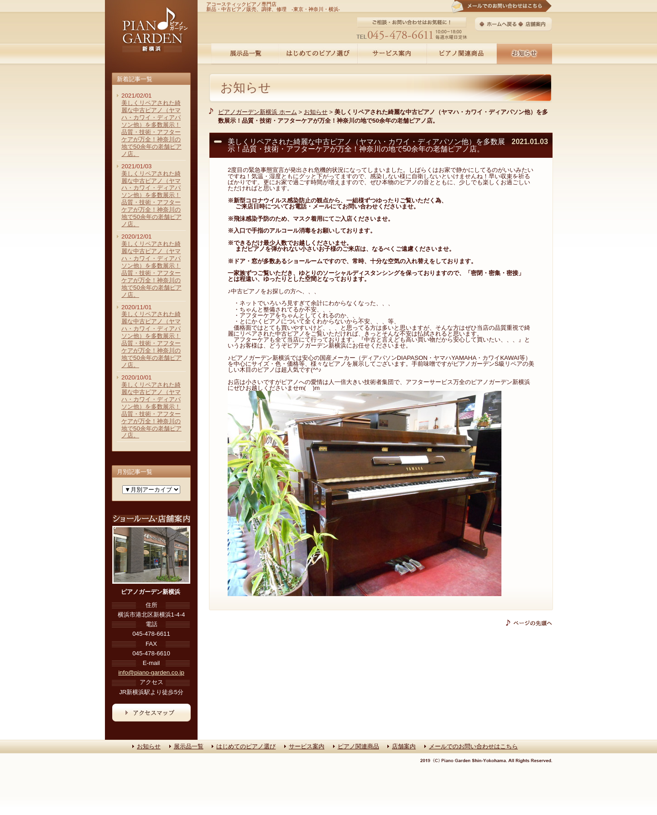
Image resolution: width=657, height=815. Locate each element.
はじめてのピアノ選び (246, 746)
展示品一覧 (188, 746)
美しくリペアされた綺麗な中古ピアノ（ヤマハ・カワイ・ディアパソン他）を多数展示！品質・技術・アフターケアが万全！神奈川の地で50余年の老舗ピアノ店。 (151, 128)
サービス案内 (306, 746)
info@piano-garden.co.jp (151, 672)
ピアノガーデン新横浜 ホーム (257, 112)
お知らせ (245, 87)
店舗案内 (404, 746)
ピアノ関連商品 (358, 746)
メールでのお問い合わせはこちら (473, 746)
